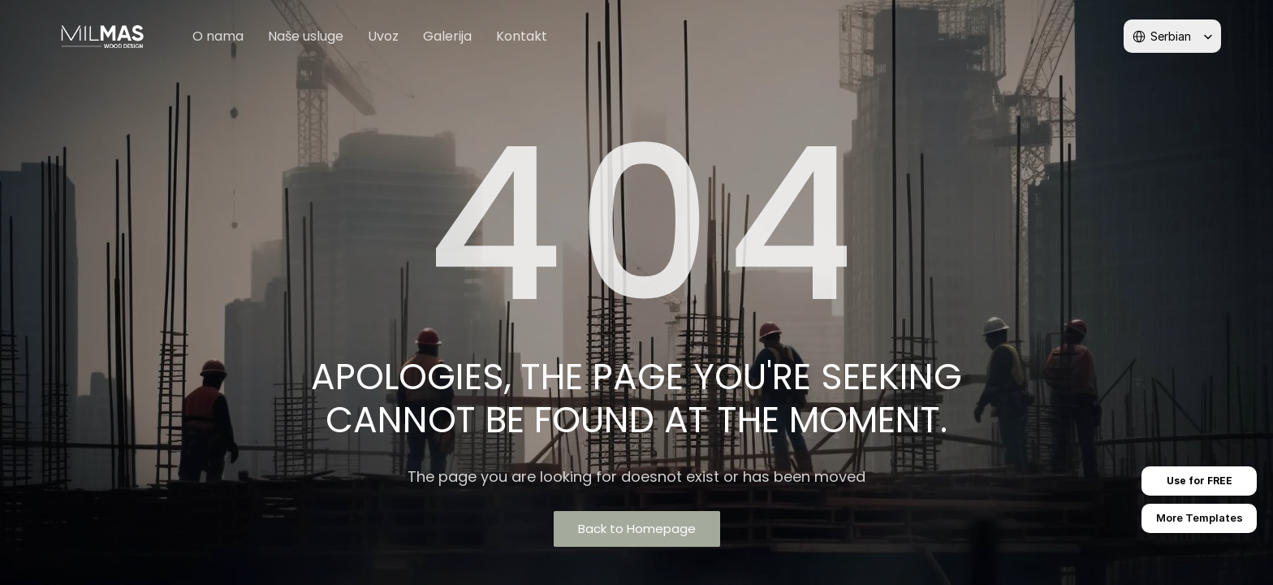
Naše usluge (305, 36)
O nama (218, 36)
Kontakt (521, 36)
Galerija (447, 36)
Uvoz (383, 36)
